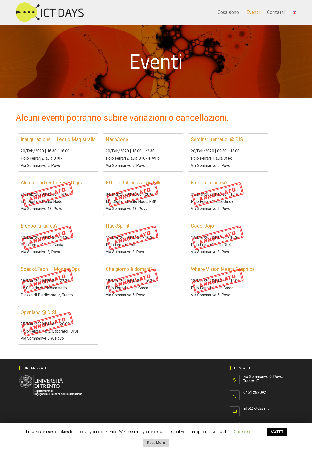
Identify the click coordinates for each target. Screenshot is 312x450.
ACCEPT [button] (277, 432)
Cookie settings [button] (247, 431)
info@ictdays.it (256, 408)
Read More (156, 443)
